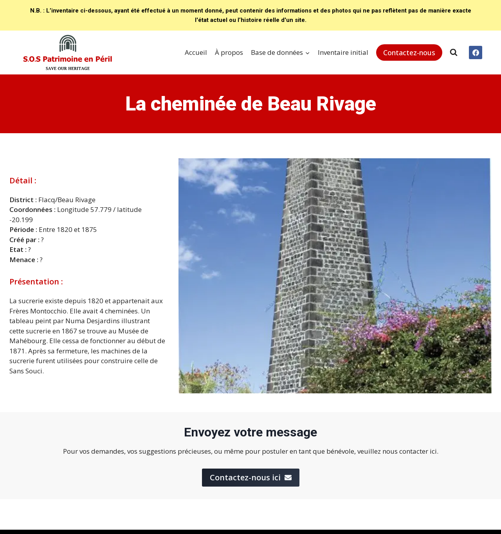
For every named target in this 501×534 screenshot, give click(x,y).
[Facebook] (475, 52)
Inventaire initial (343, 52)
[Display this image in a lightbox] (335, 275)
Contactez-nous (409, 52)
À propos (229, 52)
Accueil (196, 52)
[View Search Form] (453, 52)
